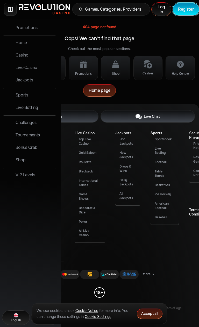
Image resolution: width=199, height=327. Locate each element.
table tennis (159, 173)
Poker (83, 222)
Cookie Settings (98, 317)
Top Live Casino (85, 141)
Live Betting (160, 151)
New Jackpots (126, 155)
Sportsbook (163, 139)
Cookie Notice (86, 310)
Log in (161, 9)
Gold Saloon (87, 153)
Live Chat (148, 116)
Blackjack (86, 171)
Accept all (149, 313)
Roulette (85, 162)
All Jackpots (126, 196)
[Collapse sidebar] (10, 9)
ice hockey (163, 194)
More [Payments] (149, 275)
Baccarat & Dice (87, 210)
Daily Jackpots (126, 182)
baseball (161, 217)
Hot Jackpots (126, 141)
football (161, 162)
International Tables (88, 183)
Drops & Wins (125, 168)
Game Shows (84, 196)
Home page (99, 90)
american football (162, 205)
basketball (162, 185)
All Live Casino (84, 233)
